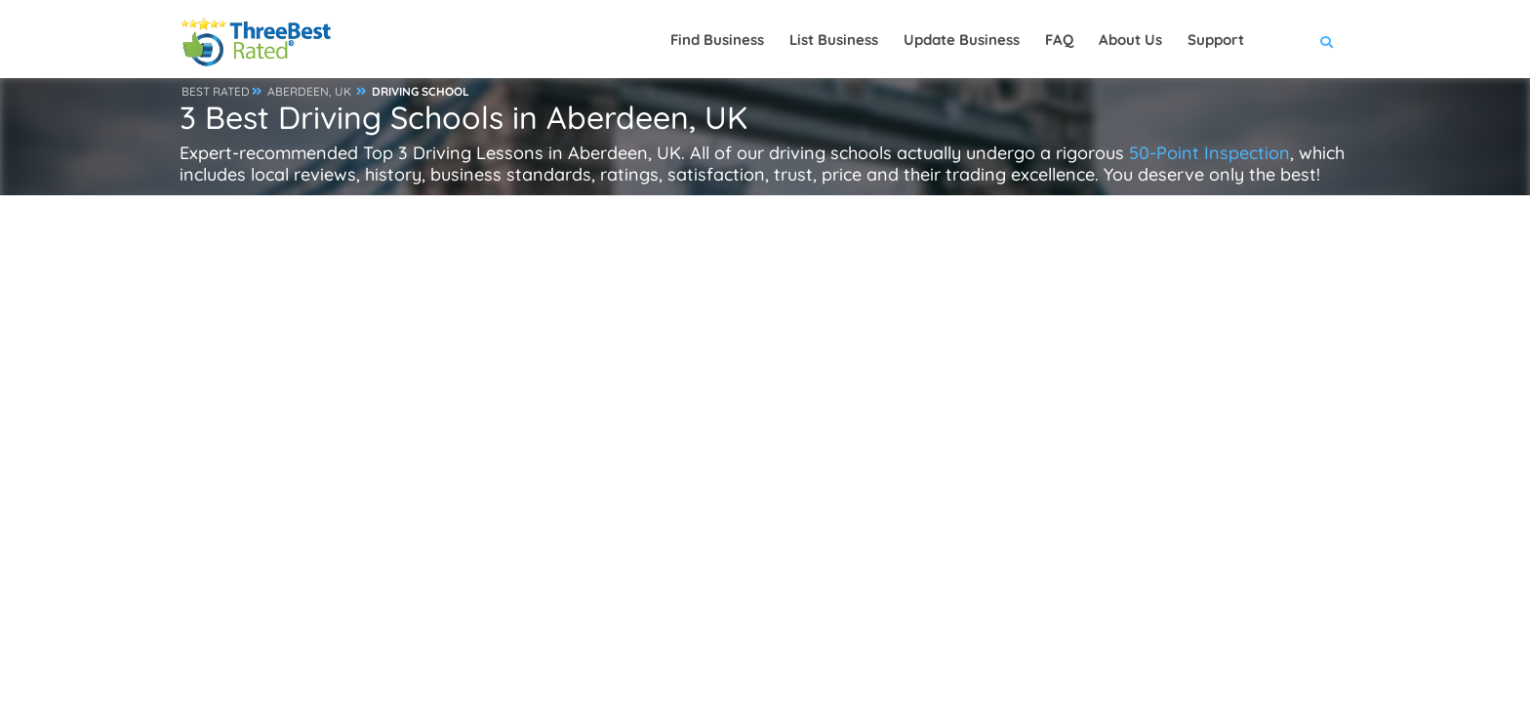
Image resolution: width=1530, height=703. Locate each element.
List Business (833, 39)
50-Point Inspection (1209, 153)
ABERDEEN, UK (309, 91)
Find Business (717, 39)
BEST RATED (215, 91)
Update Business (962, 39)
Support (1216, 39)
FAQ (1059, 39)
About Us (1130, 39)
